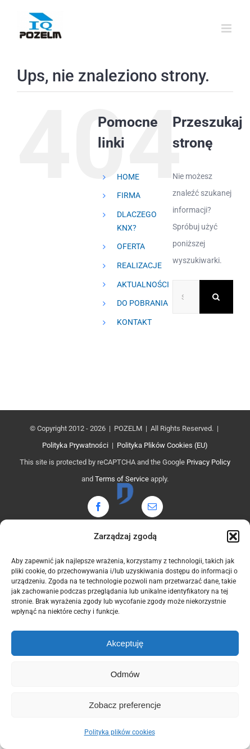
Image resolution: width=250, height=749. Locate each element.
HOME (128, 176)
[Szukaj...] (185, 297)
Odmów (125, 674)
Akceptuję (125, 643)
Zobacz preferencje (125, 705)
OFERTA (131, 246)
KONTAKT (134, 322)
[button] (233, 536)
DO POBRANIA (142, 302)
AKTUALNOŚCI (143, 284)
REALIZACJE (139, 265)
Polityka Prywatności (75, 445)
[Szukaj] (216, 297)
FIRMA (128, 195)
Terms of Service (122, 479)
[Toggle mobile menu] (227, 28)
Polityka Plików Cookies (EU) (162, 445)
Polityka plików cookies (119, 732)
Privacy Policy (208, 462)
